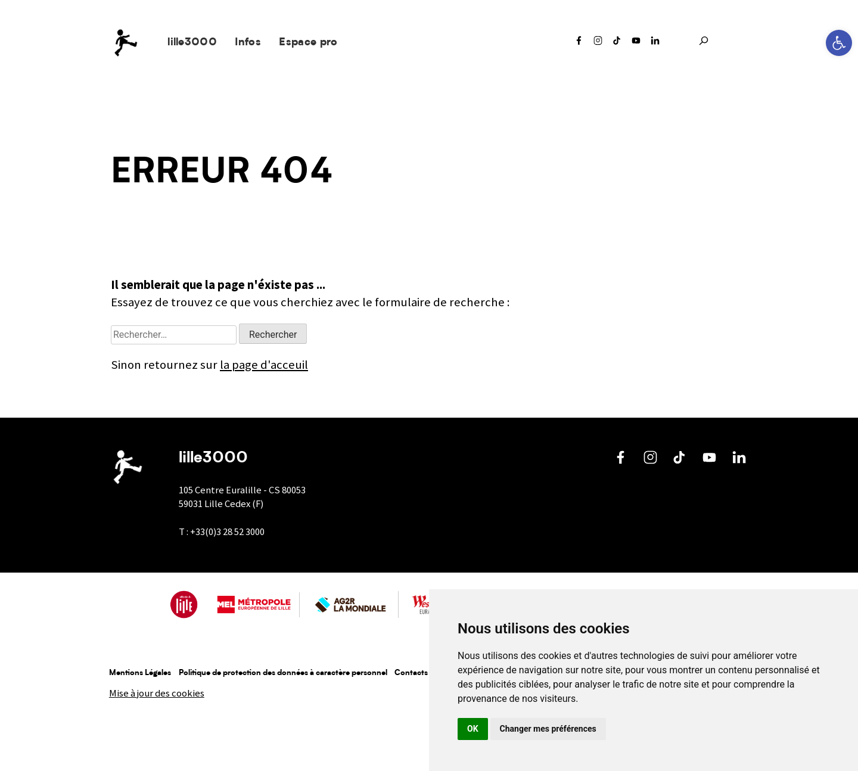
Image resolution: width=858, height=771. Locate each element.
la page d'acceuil (264, 364)
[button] (839, 43)
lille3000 (192, 42)
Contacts (411, 673)
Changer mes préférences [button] (548, 728)
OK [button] (472, 728)
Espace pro (308, 42)
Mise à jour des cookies (156, 693)
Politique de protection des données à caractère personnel (283, 673)
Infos (248, 42)
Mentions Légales (140, 673)
